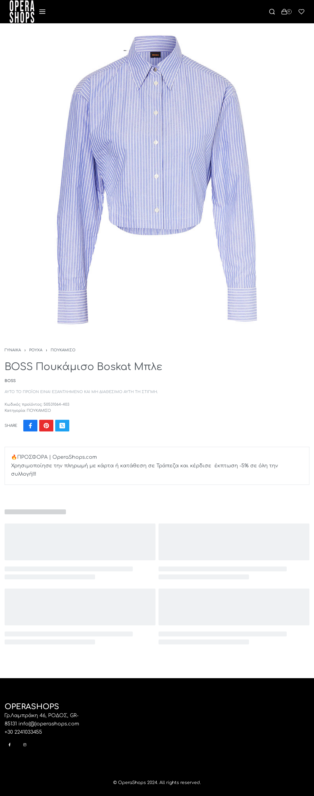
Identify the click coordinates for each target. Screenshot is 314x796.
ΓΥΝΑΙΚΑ (13, 350)
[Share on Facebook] (30, 425)
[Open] (301, 11)
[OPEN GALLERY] (157, 180)
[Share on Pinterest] (46, 425)
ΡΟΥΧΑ (35, 350)
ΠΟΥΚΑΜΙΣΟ (63, 350)
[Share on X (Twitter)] (62, 425)
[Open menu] (42, 11)
